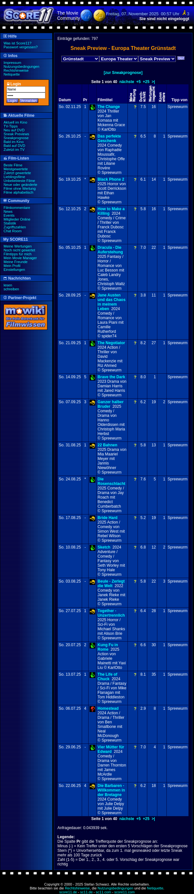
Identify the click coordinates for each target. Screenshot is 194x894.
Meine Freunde (16, 262)
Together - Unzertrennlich (111, 613)
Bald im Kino (14, 142)
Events (9, 215)
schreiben (11, 289)
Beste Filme (13, 165)
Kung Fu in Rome (108, 647)
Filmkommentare (17, 208)
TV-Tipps (11, 126)
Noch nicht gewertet (19, 250)
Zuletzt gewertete (17, 173)
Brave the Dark (111, 377)
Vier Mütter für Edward (111, 749)
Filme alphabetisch (18, 192)
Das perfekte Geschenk (109, 138)
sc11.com (103, 892)
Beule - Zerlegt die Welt (111, 583)
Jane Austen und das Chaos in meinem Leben (112, 302)
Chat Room (13, 231)
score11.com (124, 892)
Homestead (108, 708)
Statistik (10, 223)
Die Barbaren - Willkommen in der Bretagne (111, 790)
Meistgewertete (16, 169)
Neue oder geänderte (20, 185)
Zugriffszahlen (15, 227)
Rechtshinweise (16, 70)
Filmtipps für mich (17, 254)
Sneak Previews (16, 134)
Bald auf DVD (14, 146)
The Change (109, 106)
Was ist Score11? (17, 43)
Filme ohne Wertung (20, 188)
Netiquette (12, 74)
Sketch (104, 547)
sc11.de (86, 892)
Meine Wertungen (18, 246)
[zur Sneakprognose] (123, 72)
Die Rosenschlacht (111, 481)
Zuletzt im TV (14, 149)
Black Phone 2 (111, 179)
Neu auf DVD (14, 130)
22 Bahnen (107, 445)
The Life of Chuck (107, 676)
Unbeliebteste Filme (19, 181)
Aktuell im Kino (15, 122)
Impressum (12, 63)
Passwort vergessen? (21, 47)
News (8, 211)
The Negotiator (111, 343)
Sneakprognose (16, 138)
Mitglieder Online (17, 219)
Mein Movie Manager (20, 258)
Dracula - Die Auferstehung (110, 249)
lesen (8, 285)
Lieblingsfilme (14, 177)
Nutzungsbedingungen (21, 66)
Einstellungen (14, 270)
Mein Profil (12, 266)
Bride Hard (107, 517)
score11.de (68, 892)
